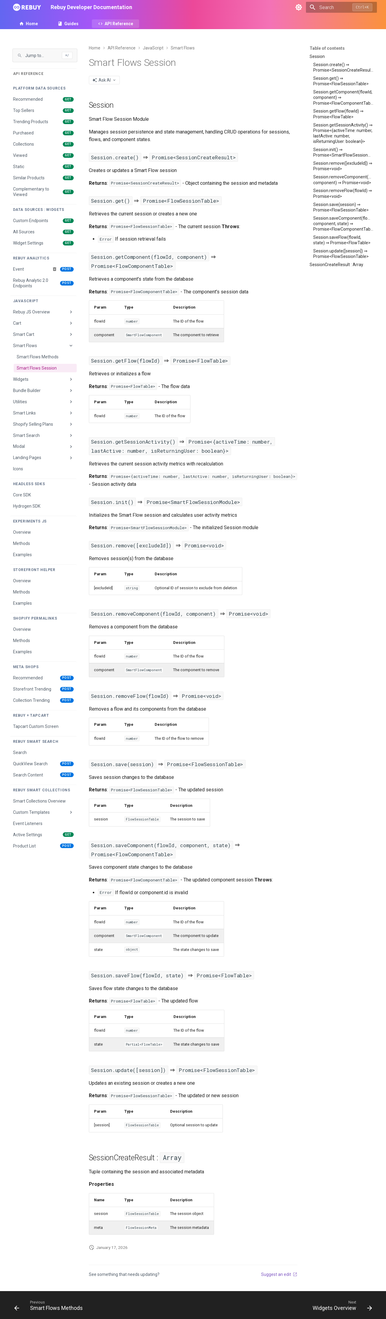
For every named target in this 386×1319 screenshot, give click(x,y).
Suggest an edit (279, 1274)
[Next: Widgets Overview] (340, 1306)
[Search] (341, 7)
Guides (71, 23)
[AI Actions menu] (104, 80)
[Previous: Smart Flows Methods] (50, 1306)
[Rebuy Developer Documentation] (27, 7)
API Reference (119, 23)
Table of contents (327, 48)
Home (32, 23)
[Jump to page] (44, 55)
